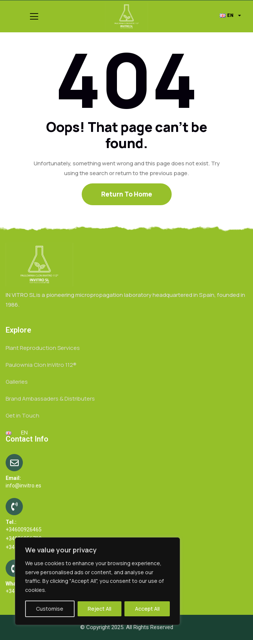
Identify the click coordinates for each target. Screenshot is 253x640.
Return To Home (126, 194)
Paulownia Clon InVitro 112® (41, 365)
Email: (13, 478)
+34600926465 (24, 530)
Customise (49, 608)
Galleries (17, 381)
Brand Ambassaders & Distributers (50, 398)
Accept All (147, 608)
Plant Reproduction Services (43, 348)
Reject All (99, 608)
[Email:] (14, 462)
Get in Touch (22, 415)
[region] (97, 581)
